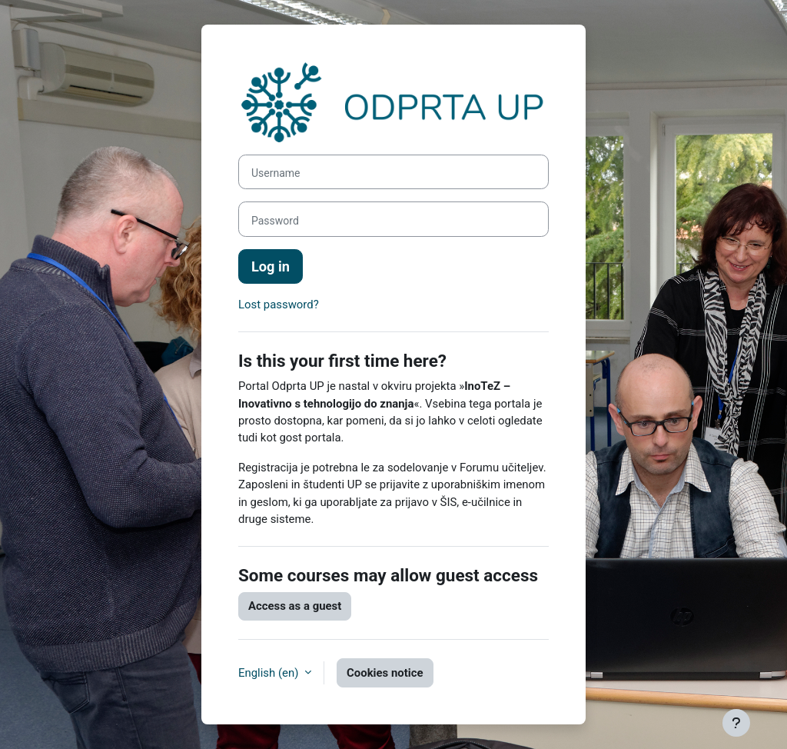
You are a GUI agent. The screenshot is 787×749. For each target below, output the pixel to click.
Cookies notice (385, 673)
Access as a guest (294, 606)
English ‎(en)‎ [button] (269, 673)
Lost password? (278, 304)
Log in (270, 266)
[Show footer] (736, 723)
